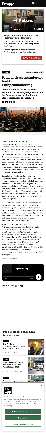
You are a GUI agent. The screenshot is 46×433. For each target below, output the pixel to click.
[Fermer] (41, 399)
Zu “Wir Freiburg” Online (32, 58)
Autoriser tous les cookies (23, 426)
